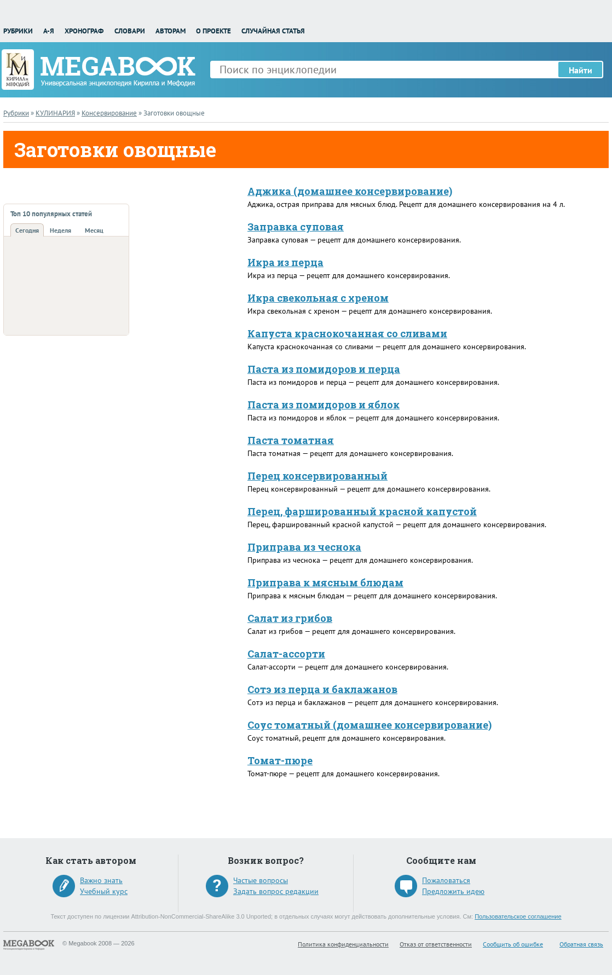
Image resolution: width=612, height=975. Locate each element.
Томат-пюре (280, 760)
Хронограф (84, 31)
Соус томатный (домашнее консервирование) (369, 724)
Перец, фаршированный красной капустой (362, 511)
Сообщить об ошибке (513, 944)
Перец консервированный (317, 475)
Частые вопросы (260, 880)
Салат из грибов (289, 618)
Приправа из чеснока (304, 546)
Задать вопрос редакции (276, 891)
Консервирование (109, 113)
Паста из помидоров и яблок (323, 404)
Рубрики (18, 31)
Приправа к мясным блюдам (325, 582)
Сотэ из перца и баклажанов (322, 689)
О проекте (213, 31)
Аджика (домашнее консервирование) (349, 191)
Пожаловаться (446, 880)
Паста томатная (290, 440)
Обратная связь (581, 944)
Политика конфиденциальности (343, 944)
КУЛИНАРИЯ (55, 113)
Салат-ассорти (286, 653)
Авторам (170, 31)
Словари (129, 31)
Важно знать (101, 880)
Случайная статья (273, 31)
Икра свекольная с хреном (318, 297)
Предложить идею (453, 891)
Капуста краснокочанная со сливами (347, 333)
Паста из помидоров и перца (323, 369)
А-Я (48, 31)
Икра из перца (285, 262)
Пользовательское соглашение (518, 916)
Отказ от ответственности (436, 944)
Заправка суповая (295, 226)
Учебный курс (104, 891)
